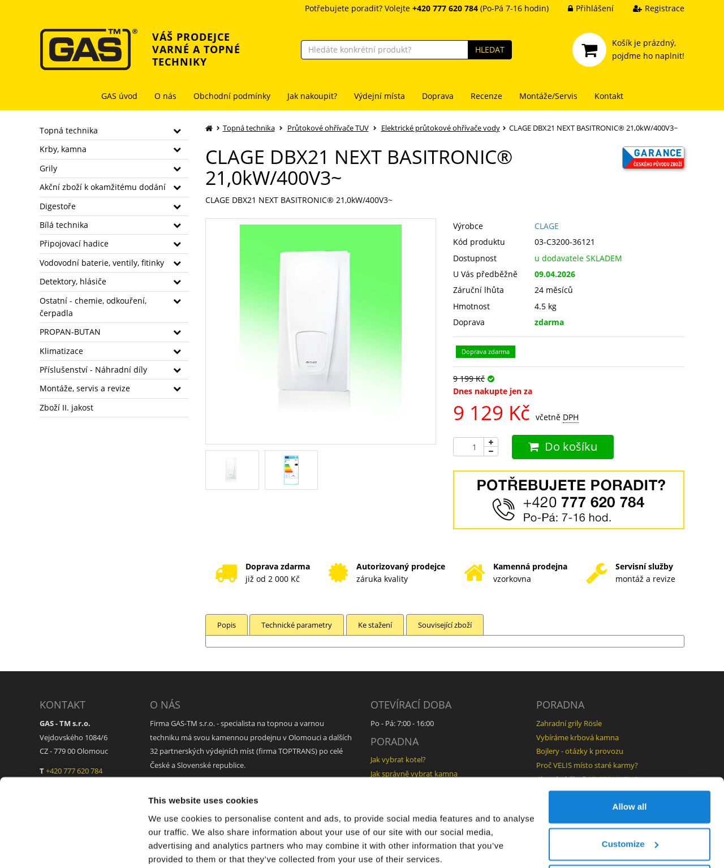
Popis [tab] (226, 625)
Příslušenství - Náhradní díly (93, 369)
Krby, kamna (63, 149)
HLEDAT (490, 49)
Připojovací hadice (74, 243)
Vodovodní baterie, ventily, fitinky (102, 262)
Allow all (630, 762)
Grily (48, 168)
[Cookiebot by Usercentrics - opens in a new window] (73, 845)
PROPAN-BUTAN (70, 331)
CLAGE (547, 226)
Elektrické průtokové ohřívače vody (440, 128)
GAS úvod (119, 95)
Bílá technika (64, 224)
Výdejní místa (379, 95)
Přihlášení (582, 8)
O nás (165, 95)
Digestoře (58, 206)
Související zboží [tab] (447, 625)
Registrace (650, 8)
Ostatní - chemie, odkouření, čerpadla (93, 306)
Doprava (438, 95)
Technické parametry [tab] (297, 625)
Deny (629, 836)
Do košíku (562, 446)
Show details (174, 845)
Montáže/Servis (548, 95)
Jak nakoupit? (312, 95)
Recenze (486, 95)
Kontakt (608, 95)
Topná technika (69, 130)
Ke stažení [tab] (377, 625)
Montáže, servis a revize (85, 388)
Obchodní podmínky (231, 95)
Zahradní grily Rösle (569, 723)
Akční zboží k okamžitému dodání (103, 187)
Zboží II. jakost (66, 407)
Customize (630, 799)
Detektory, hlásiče (73, 281)
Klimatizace (61, 351)
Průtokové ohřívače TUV (328, 128)
